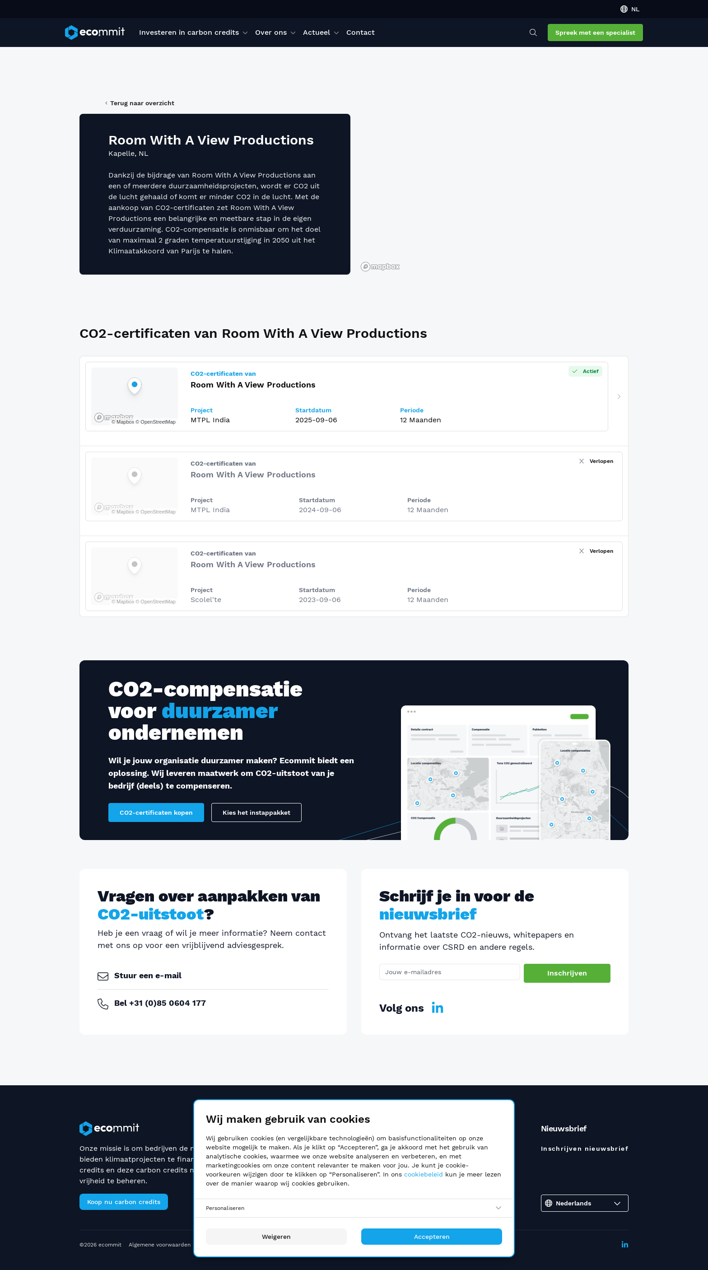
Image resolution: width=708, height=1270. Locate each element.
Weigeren (276, 1236)
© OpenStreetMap (155, 511)
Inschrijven (567, 973)
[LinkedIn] (437, 1008)
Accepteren (432, 1236)
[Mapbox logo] (380, 266)
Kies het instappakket (256, 812)
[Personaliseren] (354, 1208)
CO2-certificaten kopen (156, 812)
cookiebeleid (423, 1174)
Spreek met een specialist (595, 32)
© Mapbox (123, 511)
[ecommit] (95, 32)
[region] (493, 194)
